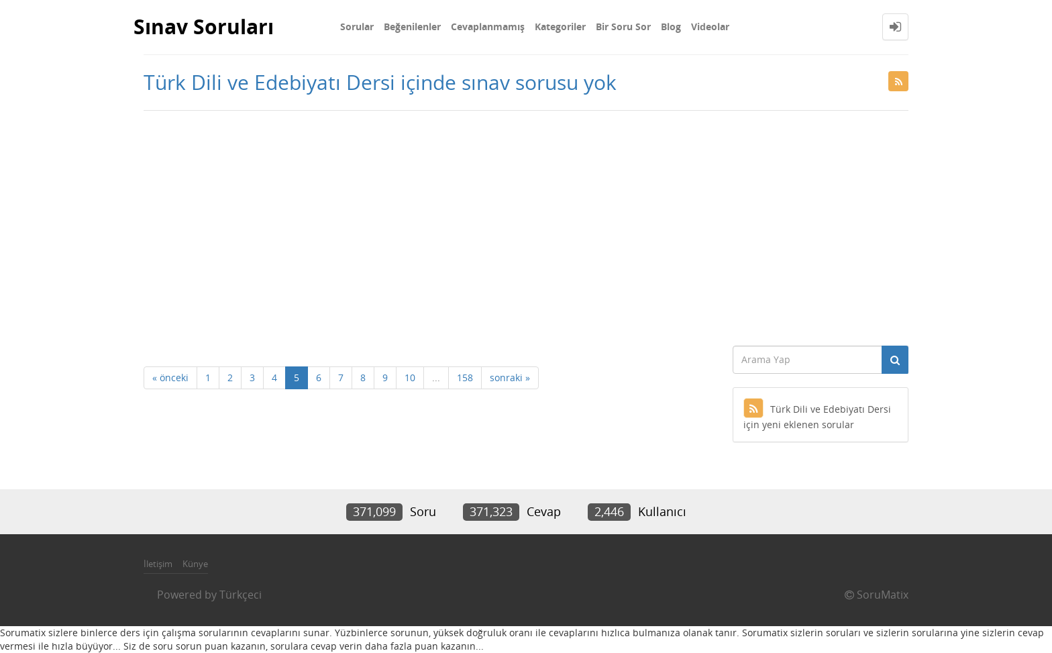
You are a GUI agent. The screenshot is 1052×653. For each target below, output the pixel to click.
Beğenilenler (412, 26)
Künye (195, 564)
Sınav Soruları (204, 26)
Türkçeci (240, 594)
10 (410, 377)
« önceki (170, 377)
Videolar (710, 26)
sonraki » (510, 377)
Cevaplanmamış (488, 26)
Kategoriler (560, 26)
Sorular (357, 26)
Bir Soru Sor (623, 26)
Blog (671, 26)
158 (465, 377)
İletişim (158, 564)
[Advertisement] (526, 225)
